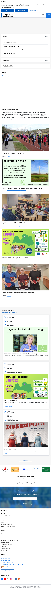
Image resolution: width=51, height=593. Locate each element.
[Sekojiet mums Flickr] (13, 579)
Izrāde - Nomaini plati (10, 449)
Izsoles (2, 522)
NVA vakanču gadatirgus (11, 400)
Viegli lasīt (3, 533)
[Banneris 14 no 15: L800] (15, 469)
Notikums (6, 406)
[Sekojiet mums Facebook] (2, 579)
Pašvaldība (23, 191)
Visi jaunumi (25, 301)
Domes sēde (17, 122)
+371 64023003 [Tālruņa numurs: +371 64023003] (6, 558)
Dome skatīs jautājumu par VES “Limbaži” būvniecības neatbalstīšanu (22, 188)
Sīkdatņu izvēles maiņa (6, 550)
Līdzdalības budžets (5, 548)
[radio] (18, 482)
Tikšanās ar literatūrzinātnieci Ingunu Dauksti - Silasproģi (20, 354)
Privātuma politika (5, 536)
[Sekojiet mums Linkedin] (16, 579)
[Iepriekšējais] (2, 469)
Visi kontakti (7, 570)
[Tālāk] (48, 469)
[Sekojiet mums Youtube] (5, 579)
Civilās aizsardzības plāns (6, 544)
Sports (9, 156)
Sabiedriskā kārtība (5, 542)
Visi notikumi (25, 460)
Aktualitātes (11, 122)
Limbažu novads (25, 122)
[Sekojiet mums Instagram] (11, 579)
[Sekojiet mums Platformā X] (8, 579)
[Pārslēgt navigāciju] (48, 15)
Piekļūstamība (4, 538)
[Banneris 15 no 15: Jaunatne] (25, 469)
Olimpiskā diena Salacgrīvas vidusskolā (13, 153)
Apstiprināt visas (21, 10)
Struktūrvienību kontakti (6, 524)
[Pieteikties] (25, 503)
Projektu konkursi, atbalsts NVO (8, 526)
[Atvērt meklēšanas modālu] (38, 15)
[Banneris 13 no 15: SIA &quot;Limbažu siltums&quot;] (5, 469)
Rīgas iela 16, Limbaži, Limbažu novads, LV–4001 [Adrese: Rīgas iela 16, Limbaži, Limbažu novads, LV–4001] (13, 564)
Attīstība (9, 191)
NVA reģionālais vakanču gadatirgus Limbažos (15, 258)
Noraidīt (7, 10)
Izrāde (6, 453)
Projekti (2, 520)
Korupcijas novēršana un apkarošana (9, 540)
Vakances (3, 518)
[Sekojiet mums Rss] (19, 579)
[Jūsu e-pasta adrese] (25, 498)
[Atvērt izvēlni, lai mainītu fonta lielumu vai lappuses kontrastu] (43, 15)
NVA (11, 406)
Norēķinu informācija (5, 516)
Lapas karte (3, 546)
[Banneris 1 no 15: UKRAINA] (36, 469)
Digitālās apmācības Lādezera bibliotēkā (13, 223)
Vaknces (9, 260)
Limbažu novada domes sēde (10, 109)
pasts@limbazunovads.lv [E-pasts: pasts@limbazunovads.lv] (8, 562)
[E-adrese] (3, 567)
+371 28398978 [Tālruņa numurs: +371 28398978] (6, 560)
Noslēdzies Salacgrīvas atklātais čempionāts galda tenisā (18, 292)
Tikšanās (6, 357)
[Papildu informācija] (7, 566)
